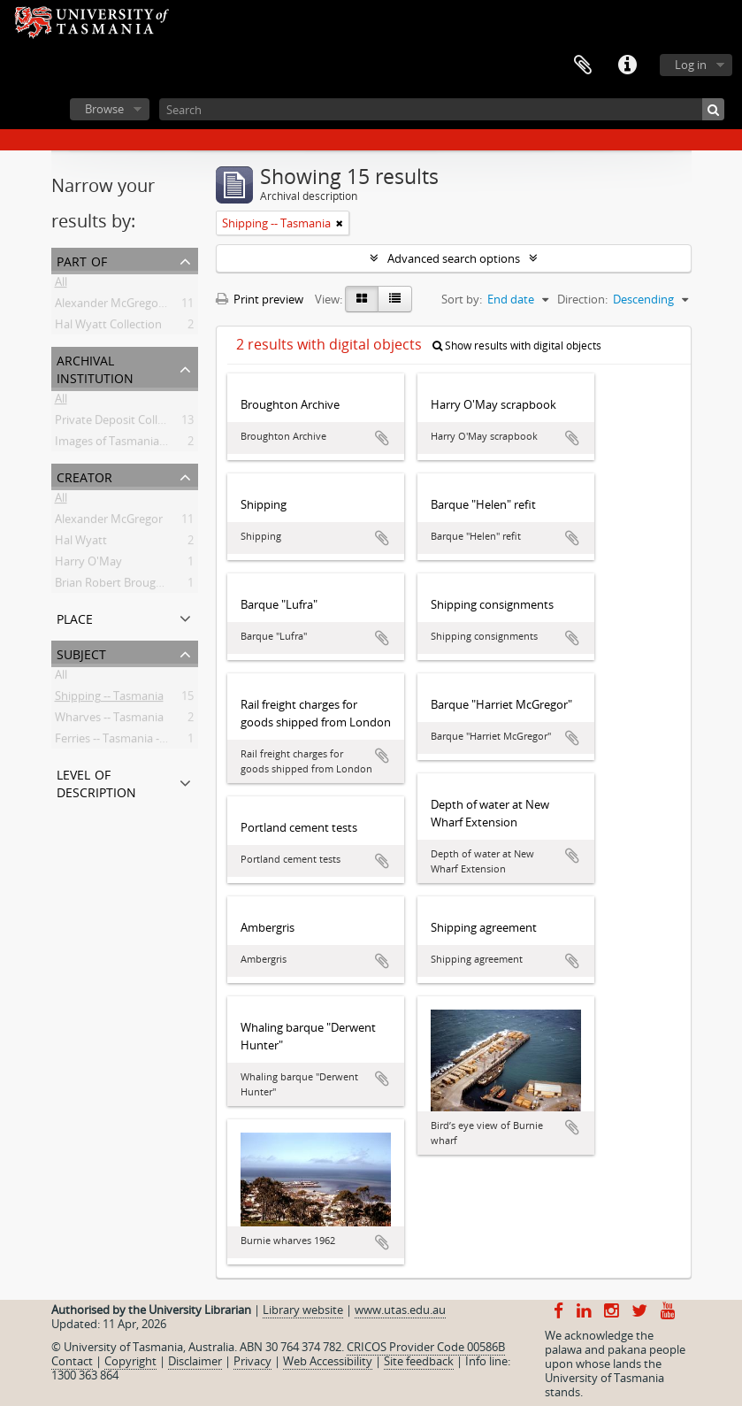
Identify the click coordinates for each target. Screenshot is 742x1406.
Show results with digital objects (516, 345)
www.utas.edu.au (400, 1310)
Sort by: (461, 299)
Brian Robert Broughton (118, 586)
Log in (691, 65)
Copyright (130, 1361)
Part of (82, 260)
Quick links (627, 65)
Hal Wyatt (81, 543)
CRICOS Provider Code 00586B (426, 1347)
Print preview (259, 299)
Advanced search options (453, 258)
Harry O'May (88, 564)
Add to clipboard (382, 438)
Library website (303, 1310)
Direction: (582, 299)
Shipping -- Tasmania (109, 699)
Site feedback (419, 1361)
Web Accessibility (327, 1361)
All (61, 285)
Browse (104, 109)
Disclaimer (195, 1361)
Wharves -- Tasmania (109, 720)
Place (75, 617)
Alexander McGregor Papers (128, 306)
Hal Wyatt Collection (108, 327)
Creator (84, 476)
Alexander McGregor (109, 522)
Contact (72, 1361)
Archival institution (95, 367)
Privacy (252, 1361)
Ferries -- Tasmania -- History (129, 741)
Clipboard (583, 65)
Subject (81, 653)
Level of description (96, 782)
